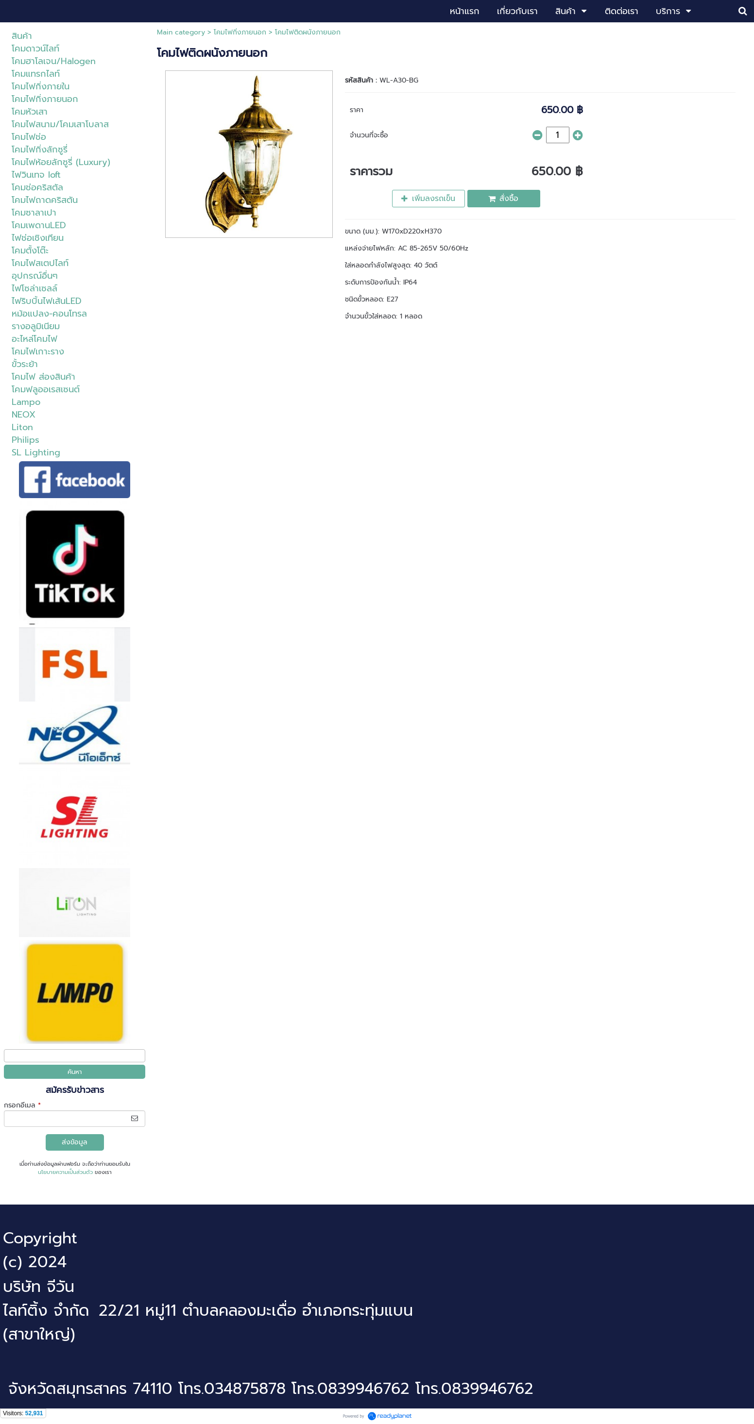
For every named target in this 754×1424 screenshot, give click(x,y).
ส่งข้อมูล (74, 1142)
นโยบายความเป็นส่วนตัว (65, 1172)
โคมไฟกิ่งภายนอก (240, 32)
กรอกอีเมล (22, 1105)
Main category (181, 32)
